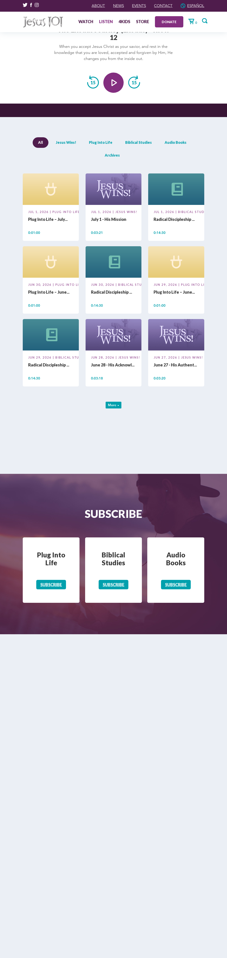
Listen (104, 22)
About (94, 5)
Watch (84, 22)
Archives (112, 155)
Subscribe (51, 584)
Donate (167, 22)
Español (195, 5)
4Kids (122, 22)
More (113, 405)
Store (140, 22)
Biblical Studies (138, 142)
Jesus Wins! (66, 142)
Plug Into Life (100, 142)
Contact (162, 5)
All (40, 142)
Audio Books (175, 142)
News (115, 5)
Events (136, 5)
